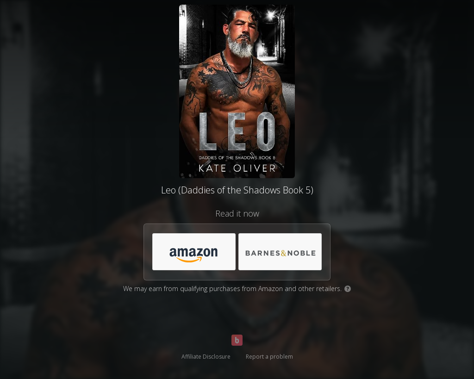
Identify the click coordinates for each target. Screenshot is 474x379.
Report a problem (269, 356)
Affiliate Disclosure (206, 356)
